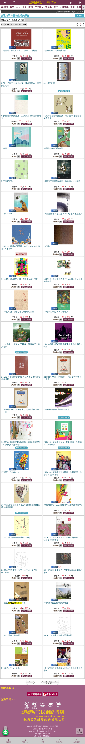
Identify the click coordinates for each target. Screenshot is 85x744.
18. (56, 312)
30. (63, 505)
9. (7, 181)
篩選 (80, 16)
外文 (24, 7)
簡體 (30, 7)
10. (62, 181)
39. (10, 668)
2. (55, 51)
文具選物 (64, 7)
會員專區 (76, 741)
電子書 (48, 7)
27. (10, 472)
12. (63, 214)
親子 (56, 7)
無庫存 (13, 59)
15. (20, 279)
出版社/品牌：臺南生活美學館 (12, 20)
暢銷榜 (4, 7)
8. (53, 148)
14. (47, 246)
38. (58, 635)
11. (6, 214)
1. (19, 51)
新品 (12, 7)
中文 (18, 7)
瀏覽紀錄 (59, 741)
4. (49, 83)
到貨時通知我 (64, 91)
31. (15, 537)
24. (58, 409)
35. (13, 603)
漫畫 (72, 7)
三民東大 (39, 7)
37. (10, 635)
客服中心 (25, 741)
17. (17, 312)
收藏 (42, 741)
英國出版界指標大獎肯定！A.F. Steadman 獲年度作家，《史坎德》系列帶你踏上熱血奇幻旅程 (74, 12)
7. (4, 148)
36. (56, 603)
